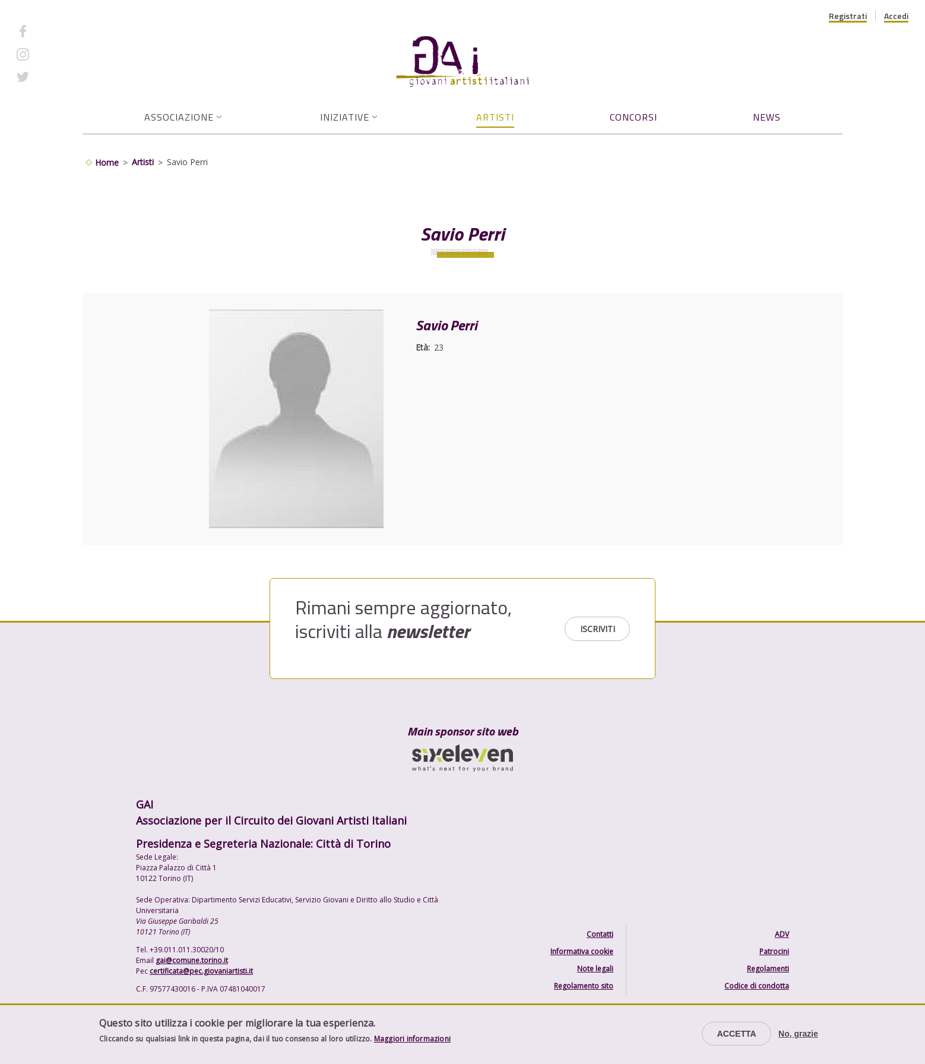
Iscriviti (597, 628)
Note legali (595, 968)
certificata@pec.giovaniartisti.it (201, 971)
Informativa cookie (581, 951)
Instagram (56, 53)
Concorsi (633, 117)
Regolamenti (768, 968)
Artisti (495, 117)
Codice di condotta (756, 985)
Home (107, 162)
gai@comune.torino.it (192, 960)
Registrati (848, 16)
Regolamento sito (583, 985)
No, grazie (798, 1033)
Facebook (55, 31)
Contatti (600, 934)
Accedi (896, 16)
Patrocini (774, 951)
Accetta (736, 1033)
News (767, 117)
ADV (782, 934)
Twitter (50, 77)
